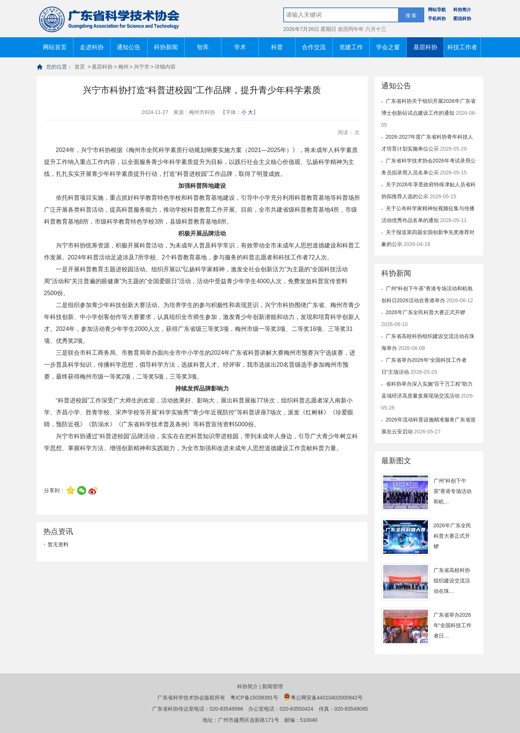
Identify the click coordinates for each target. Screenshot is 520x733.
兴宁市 (141, 67)
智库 (203, 47)
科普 (277, 47)
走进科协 (92, 47)
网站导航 (437, 9)
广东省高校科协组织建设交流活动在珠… (452, 580)
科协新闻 (166, 47)
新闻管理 (272, 686)
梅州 (123, 67)
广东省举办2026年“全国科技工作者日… (453, 625)
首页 (80, 67)
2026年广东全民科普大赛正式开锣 (425, 312)
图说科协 (462, 18)
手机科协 (437, 18)
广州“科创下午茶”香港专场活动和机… (453, 491)
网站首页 (55, 47)
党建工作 (351, 47)
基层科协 (425, 47)
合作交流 (314, 47)
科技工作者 (462, 47)
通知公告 (129, 47)
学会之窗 (388, 47)
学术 (240, 47)
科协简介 (462, 9)
